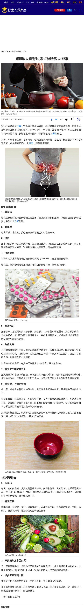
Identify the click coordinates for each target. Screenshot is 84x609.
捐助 (68, 2)
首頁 (3, 51)
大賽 (12, 2)
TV (70, 10)
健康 (19, 51)
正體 (27, 2)
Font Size (72, 119)
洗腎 (54, 133)
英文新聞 (54, 2)
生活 (13, 51)
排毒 (19, 126)
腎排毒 (12, 477)
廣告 (62, 2)
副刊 (8, 51)
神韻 (6, 2)
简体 (32, 2)
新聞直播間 (60, 10)
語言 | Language (42, 2)
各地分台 (20, 2)
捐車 (74, 2)
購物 (80, 2)
